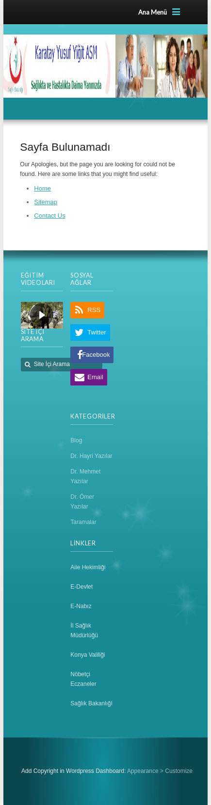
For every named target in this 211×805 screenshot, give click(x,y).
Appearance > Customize (160, 771)
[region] (42, 315)
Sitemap (45, 202)
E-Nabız (80, 606)
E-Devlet (81, 586)
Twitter (96, 332)
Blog (76, 440)
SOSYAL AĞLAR (81, 279)
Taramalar (83, 522)
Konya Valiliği (87, 654)
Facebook (96, 354)
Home (42, 188)
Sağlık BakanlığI (91, 703)
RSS (93, 310)
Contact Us (49, 215)
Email (95, 377)
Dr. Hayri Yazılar (91, 456)
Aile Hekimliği (87, 567)
